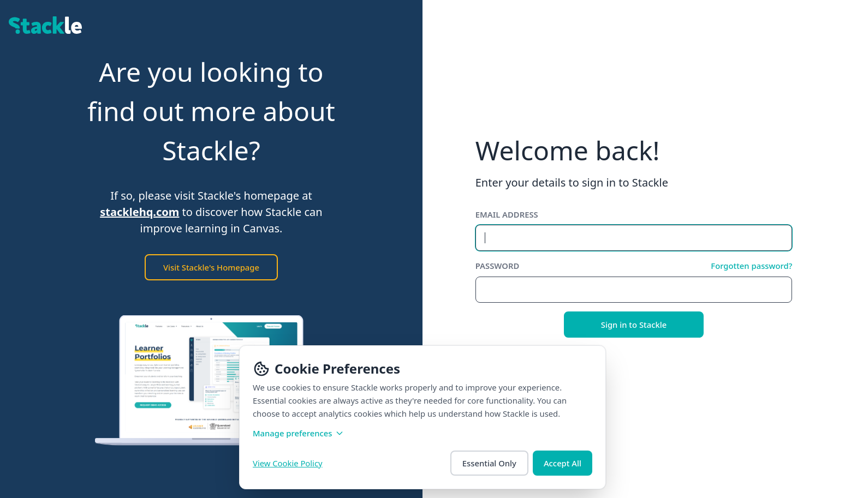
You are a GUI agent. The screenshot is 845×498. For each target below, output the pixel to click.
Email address (506, 214)
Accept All (562, 463)
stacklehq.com (139, 212)
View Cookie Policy (288, 463)
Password (497, 265)
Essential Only (489, 463)
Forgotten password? (751, 265)
